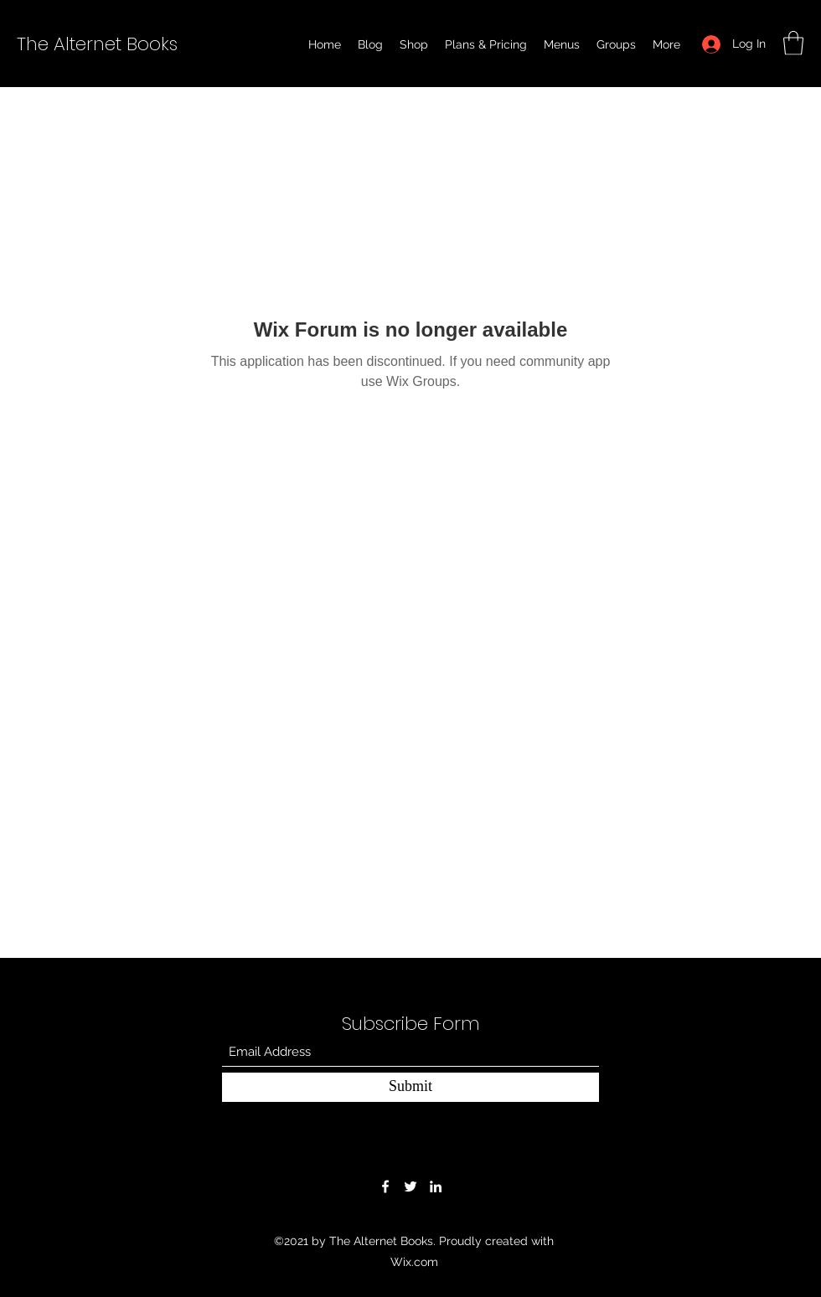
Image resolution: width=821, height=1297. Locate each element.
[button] (793, 43)
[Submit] (410, 1087)
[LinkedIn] (435, 1186)
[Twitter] (410, 1186)
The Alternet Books (97, 44)
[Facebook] (385, 1186)
